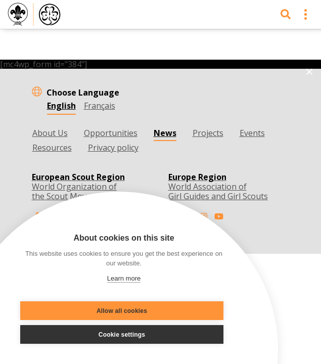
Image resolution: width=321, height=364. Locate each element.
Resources (52, 147)
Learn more (124, 278)
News (165, 133)
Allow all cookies (122, 310)
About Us (50, 133)
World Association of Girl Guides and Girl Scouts (218, 186)
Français (99, 105)
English (61, 105)
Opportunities (110, 133)
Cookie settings (122, 334)
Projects (208, 133)
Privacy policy (113, 147)
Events (252, 133)
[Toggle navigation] (306, 14)
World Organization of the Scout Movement (78, 186)
